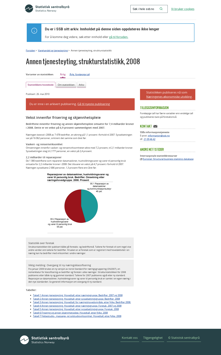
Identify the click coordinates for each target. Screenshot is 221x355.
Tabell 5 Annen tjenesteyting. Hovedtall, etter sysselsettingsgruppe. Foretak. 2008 (76, 309)
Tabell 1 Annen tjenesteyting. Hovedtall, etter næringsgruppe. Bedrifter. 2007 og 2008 (78, 295)
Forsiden (30, 50)
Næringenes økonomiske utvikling (169, 97)
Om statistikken (66, 84)
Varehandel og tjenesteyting (53, 50)
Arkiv (81, 84)
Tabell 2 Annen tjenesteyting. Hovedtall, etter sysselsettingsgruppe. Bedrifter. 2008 (76, 298)
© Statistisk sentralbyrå (184, 338)
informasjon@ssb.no (159, 135)
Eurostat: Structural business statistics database (168, 159)
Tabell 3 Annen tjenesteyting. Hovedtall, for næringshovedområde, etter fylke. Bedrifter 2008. (82, 302)
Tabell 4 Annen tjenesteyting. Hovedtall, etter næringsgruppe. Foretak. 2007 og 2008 (77, 305)
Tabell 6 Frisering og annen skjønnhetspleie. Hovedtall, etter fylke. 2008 (70, 312)
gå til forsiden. (118, 37)
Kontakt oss (130, 338)
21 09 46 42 (149, 139)
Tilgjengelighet (153, 338)
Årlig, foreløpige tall (80, 74)
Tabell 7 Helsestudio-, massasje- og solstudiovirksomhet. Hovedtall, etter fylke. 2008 (77, 316)
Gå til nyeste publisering (93, 104)
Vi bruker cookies (182, 9)
